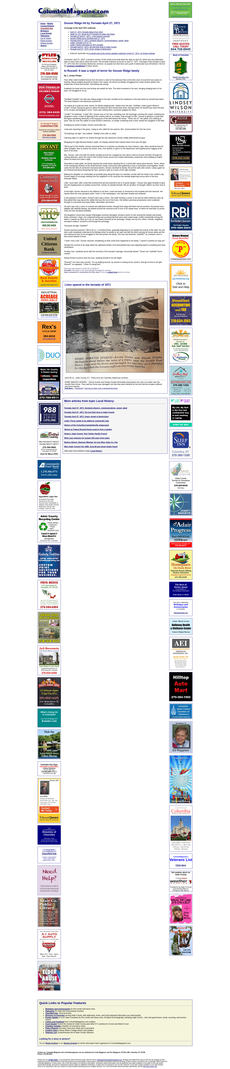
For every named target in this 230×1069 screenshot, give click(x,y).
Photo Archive (46, 41)
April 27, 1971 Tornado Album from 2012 (86, 32)
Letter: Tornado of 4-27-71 (80, 43)
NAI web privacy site (150, 1066)
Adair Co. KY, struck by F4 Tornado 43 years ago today (92, 34)
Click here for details (49, 137)
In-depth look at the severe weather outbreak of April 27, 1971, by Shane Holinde (122, 53)
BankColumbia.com (181, 77)
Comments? (79, 388)
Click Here (181, 865)
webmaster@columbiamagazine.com (109, 1060)
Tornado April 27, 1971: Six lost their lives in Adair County (93, 47)
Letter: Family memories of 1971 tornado (86, 45)
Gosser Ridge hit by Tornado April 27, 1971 (87, 38)
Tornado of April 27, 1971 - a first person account (90, 36)
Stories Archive (46, 43)
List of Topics (45, 38)
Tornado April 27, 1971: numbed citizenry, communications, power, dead (99, 41)
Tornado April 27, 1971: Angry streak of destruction (90, 49)
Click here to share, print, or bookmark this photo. (101, 388)
